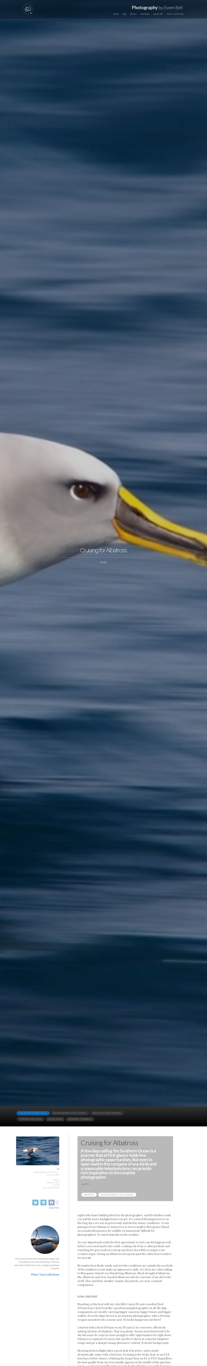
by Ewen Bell (157, 7)
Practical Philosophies (107, 1113)
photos (133, 13)
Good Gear (55, 1119)
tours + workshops (175, 13)
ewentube (145, 13)
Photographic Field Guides (69, 1113)
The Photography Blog (33, 1113)
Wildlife (89, 1194)
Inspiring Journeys (80, 1119)
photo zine (158, 13)
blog (124, 13)
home (116, 13)
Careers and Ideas (31, 1119)
